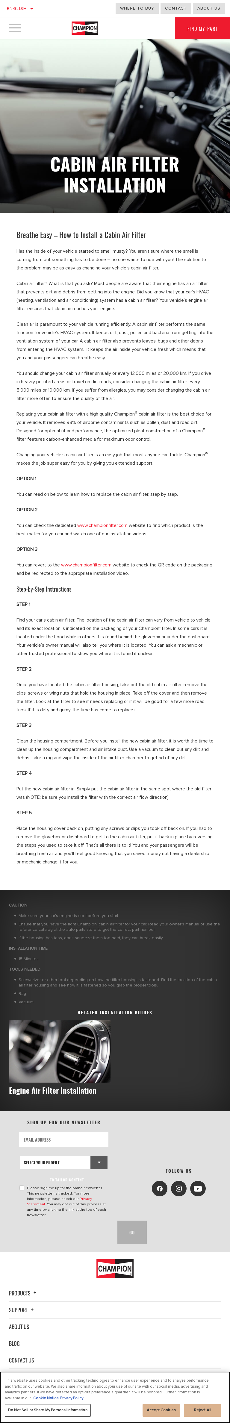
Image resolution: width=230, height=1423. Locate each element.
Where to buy (137, 8)
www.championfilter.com (102, 525)
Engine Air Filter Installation (52, 1090)
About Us (19, 1326)
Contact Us (21, 1360)
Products (23, 1293)
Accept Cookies (161, 1411)
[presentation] (64, 1232)
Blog (14, 1343)
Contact (176, 8)
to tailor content (67, 1179)
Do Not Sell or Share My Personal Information (47, 1411)
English (17, 8)
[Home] (85, 28)
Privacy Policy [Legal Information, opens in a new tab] (71, 1399)
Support (22, 1310)
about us (208, 8)
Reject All (202, 1411)
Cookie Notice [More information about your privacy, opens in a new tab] (46, 1399)
